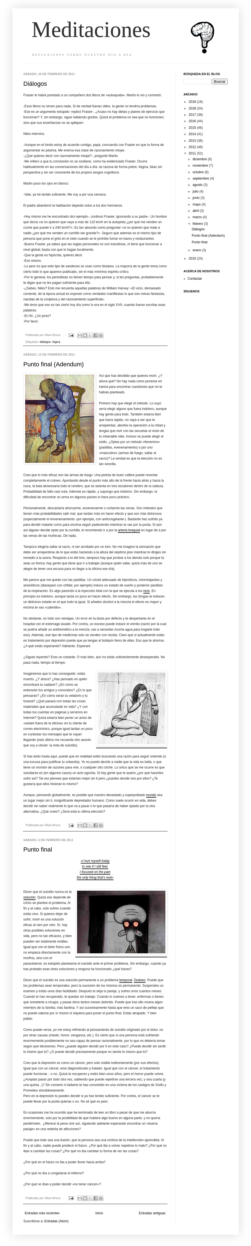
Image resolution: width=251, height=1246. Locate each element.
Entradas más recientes (42, 1213)
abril (196, 211)
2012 (193, 147)
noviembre (200, 165)
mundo (151, 795)
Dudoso (139, 980)
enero (197, 250)
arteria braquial (129, 530)
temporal (125, 980)
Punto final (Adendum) (53, 364)
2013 (193, 141)
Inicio (99, 1213)
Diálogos (35, 83)
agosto (197, 185)
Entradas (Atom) (56, 1221)
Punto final (37, 849)
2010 (193, 258)
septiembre (201, 178)
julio (195, 191)
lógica (56, 341)
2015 (193, 128)
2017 (193, 115)
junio (196, 198)
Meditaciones (91, 29)
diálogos (45, 341)
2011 (193, 153)
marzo (197, 217)
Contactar (195, 279)
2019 (193, 102)
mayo (197, 204)
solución (29, 897)
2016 (193, 121)
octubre (198, 172)
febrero (198, 224)
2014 (193, 134)
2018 (193, 108)
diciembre (200, 159)
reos (146, 591)
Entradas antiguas (152, 1213)
